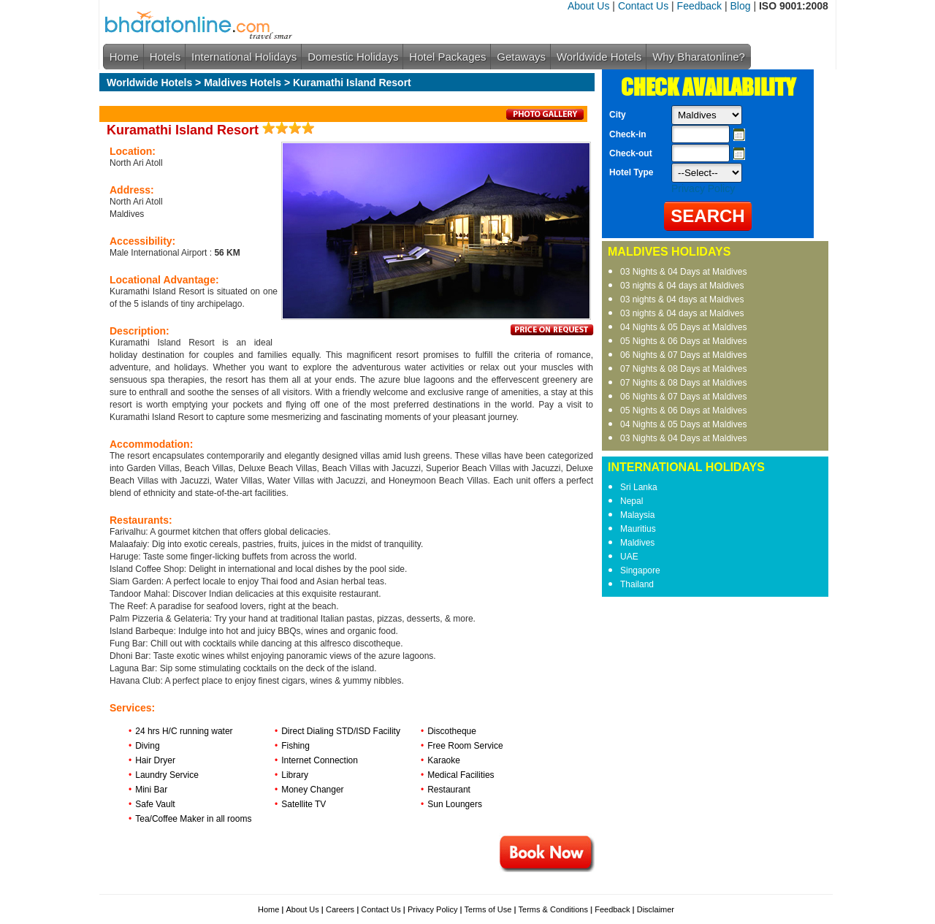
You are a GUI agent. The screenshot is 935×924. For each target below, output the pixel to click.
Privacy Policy (703, 188)
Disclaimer (655, 909)
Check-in (627, 134)
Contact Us (643, 6)
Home (124, 56)
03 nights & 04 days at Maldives (682, 285)
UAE (629, 556)
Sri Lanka (638, 487)
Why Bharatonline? (698, 56)
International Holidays (244, 56)
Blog (740, 6)
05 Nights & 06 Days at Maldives (683, 341)
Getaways (521, 56)
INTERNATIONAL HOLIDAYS (686, 467)
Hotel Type (631, 172)
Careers (340, 909)
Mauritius (638, 529)
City (617, 115)
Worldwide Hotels (599, 56)
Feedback (699, 6)
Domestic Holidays (353, 56)
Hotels (165, 56)
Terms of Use (488, 909)
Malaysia (637, 515)
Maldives (637, 543)
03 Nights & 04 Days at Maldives (683, 272)
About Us (589, 6)
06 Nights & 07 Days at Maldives (683, 355)
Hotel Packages (447, 56)
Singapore (640, 570)
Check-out (630, 153)
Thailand (637, 584)
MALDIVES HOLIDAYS (669, 251)
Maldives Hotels (242, 82)
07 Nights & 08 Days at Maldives (683, 369)
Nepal (631, 501)
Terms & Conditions (553, 909)
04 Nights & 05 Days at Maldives (683, 327)
